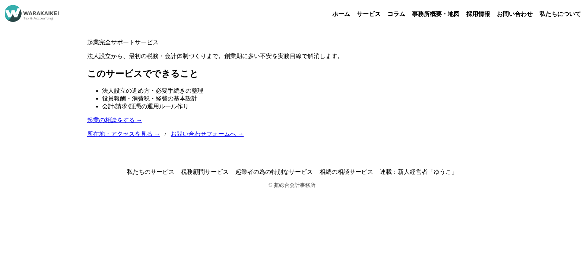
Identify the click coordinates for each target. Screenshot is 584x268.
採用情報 (478, 14)
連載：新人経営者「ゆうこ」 (418, 172)
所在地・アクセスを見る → (123, 134)
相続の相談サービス (346, 172)
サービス (369, 14)
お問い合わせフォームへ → (207, 134)
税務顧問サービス (205, 172)
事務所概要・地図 (436, 14)
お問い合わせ (515, 14)
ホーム (341, 14)
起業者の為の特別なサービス (274, 172)
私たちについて (560, 14)
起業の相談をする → (114, 120)
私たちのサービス (150, 172)
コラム (396, 14)
